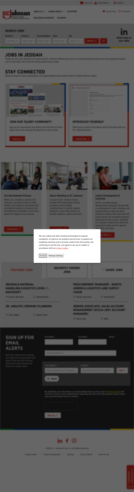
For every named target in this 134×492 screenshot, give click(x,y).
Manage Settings (56, 256)
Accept (43, 256)
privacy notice (62, 248)
